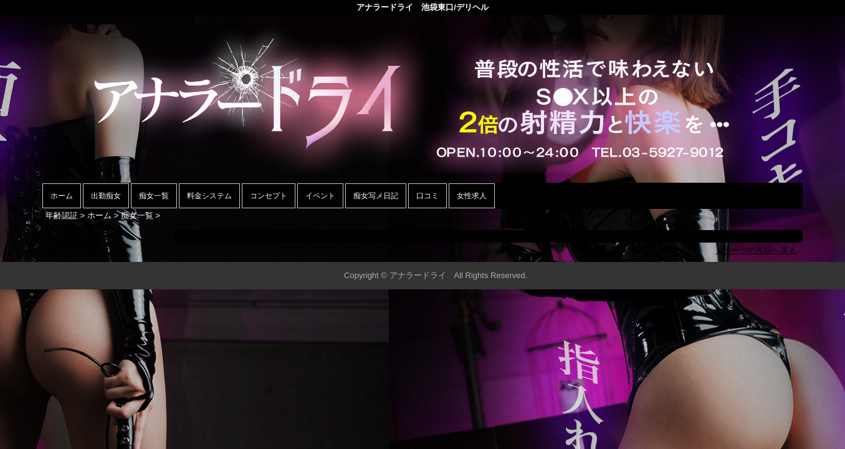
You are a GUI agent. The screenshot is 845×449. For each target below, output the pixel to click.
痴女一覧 (154, 195)
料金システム (209, 195)
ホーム (61, 195)
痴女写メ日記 (375, 195)
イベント (320, 195)
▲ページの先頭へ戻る (755, 250)
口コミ (427, 195)
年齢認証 (61, 215)
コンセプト (268, 195)
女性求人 (472, 195)
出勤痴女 (106, 195)
